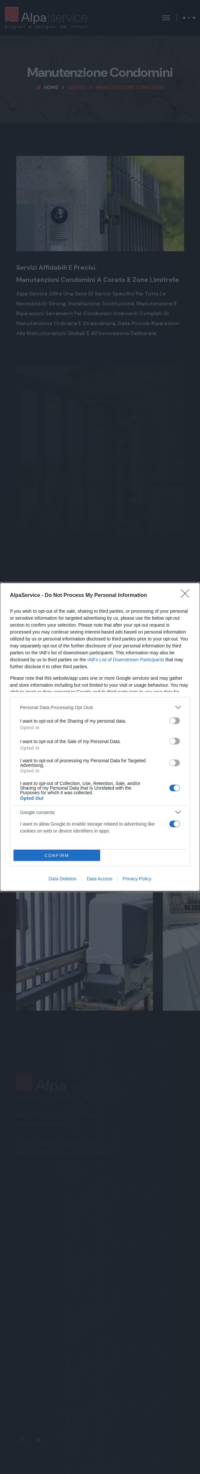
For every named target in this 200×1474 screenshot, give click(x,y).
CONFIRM (56, 855)
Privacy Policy (137, 878)
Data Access (99, 878)
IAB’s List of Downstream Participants (125, 659)
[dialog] (100, 737)
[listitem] (100, 707)
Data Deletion (63, 878)
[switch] (174, 720)
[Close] (187, 595)
